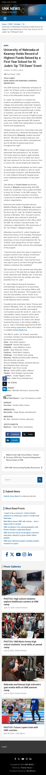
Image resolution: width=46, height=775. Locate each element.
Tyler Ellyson (20, 733)
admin (20, 70)
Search (39, 480)
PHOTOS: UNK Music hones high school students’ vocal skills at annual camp (23, 644)
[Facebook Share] (13, 434)
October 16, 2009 (10, 70)
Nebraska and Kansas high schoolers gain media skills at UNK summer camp (22, 687)
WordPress (30, 771)
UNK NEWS (11, 8)
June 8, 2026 (9, 651)
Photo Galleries (12, 566)
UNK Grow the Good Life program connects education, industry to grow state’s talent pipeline (21, 535)
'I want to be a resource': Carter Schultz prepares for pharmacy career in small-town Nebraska (21, 515)
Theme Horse (26, 768)
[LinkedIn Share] (13, 440)
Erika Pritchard (21, 608)
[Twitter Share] (28, 434)
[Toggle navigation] (5, 18)
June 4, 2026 (9, 693)
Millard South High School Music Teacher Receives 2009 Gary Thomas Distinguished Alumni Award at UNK (23, 457)
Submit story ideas (11, 496)
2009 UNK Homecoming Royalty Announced (22, 468)
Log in (4, 747)
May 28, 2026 (9, 733)
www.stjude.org (20, 330)
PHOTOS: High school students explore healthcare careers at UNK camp (21, 601)
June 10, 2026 (9, 608)
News (6, 46)
